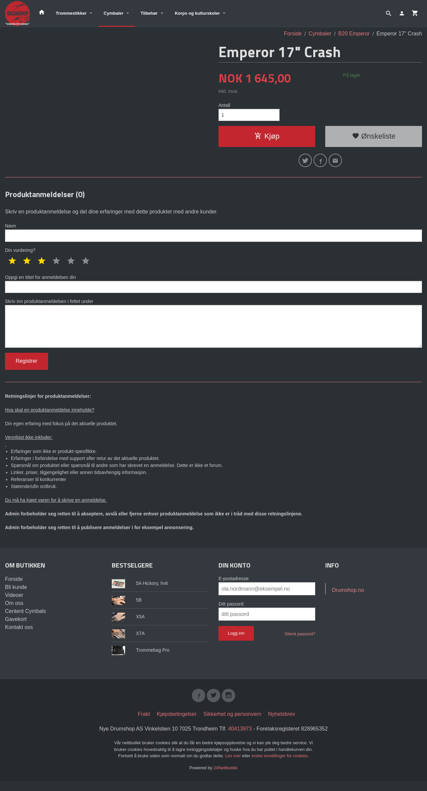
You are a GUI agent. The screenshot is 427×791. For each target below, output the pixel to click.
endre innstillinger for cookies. (280, 765)
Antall (224, 105)
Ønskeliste (374, 137)
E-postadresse (234, 587)
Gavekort (16, 628)
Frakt (144, 724)
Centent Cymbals (25, 620)
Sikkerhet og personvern (232, 724)
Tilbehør (148, 13)
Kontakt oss (19, 636)
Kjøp (266, 137)
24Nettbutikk (226, 777)
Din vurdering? (20, 254)
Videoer (14, 604)
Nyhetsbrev (281, 724)
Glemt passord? (300, 642)
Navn (213, 235)
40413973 (240, 739)
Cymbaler (113, 13)
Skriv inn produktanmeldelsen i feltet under (213, 330)
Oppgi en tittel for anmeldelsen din (213, 288)
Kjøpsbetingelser (176, 724)
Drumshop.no (348, 599)
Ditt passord (231, 612)
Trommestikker (71, 13)
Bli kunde (16, 596)
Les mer (233, 765)
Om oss (14, 612)
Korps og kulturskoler (197, 13)
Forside (293, 33)
